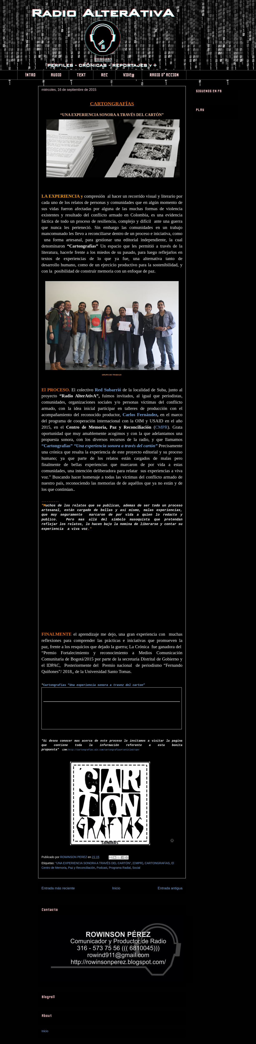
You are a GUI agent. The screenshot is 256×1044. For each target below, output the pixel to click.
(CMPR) (138, 863)
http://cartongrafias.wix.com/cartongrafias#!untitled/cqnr (103, 750)
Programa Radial (120, 867)
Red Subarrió (108, 389)
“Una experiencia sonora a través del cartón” (116, 445)
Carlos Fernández (140, 414)
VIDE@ (128, 74)
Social (136, 867)
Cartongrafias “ (94, 685)
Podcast (102, 867)
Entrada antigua (170, 888)
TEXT (81, 74)
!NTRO (30, 74)
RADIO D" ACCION (164, 74)
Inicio (116, 888)
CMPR (161, 427)
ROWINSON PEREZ (74, 857)
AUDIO (56, 74)
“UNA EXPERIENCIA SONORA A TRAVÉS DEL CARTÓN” (93, 863)
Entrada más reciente (58, 888)
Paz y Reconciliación (81, 867)
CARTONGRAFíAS (157, 863)
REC (104, 74)
